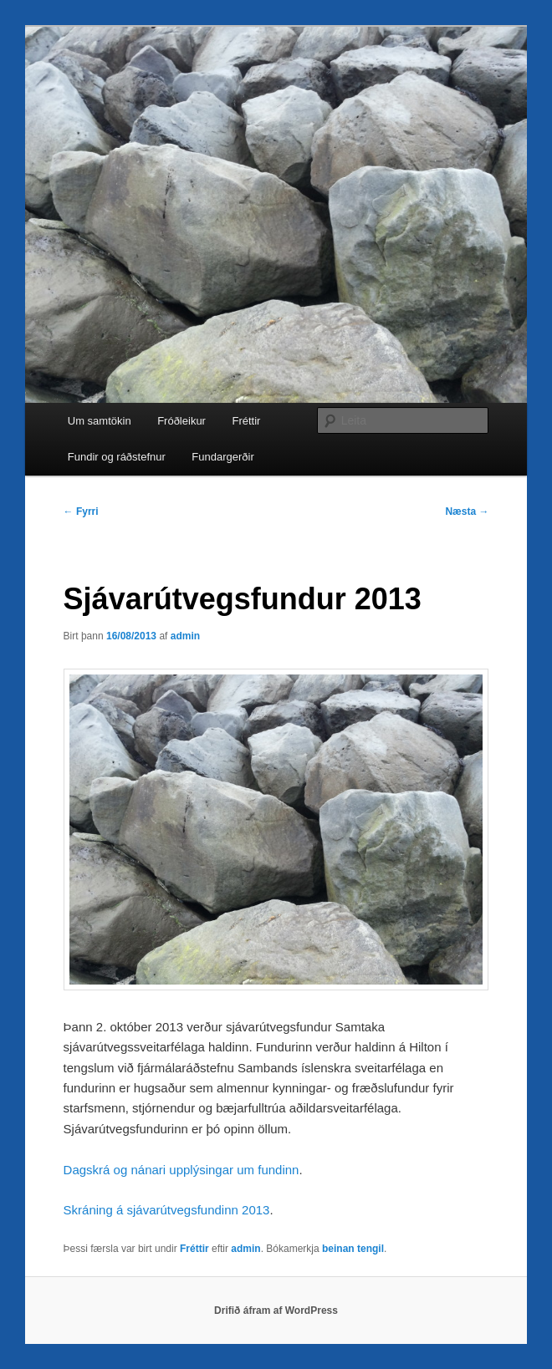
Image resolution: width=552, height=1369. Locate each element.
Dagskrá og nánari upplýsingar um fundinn (181, 1170)
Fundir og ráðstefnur (117, 456)
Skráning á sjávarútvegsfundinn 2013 (167, 1210)
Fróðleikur (181, 421)
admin (185, 636)
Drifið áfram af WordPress (276, 1310)
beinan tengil (353, 1248)
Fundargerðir (222, 456)
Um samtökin (99, 421)
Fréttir (246, 421)
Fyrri (81, 511)
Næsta (466, 511)
